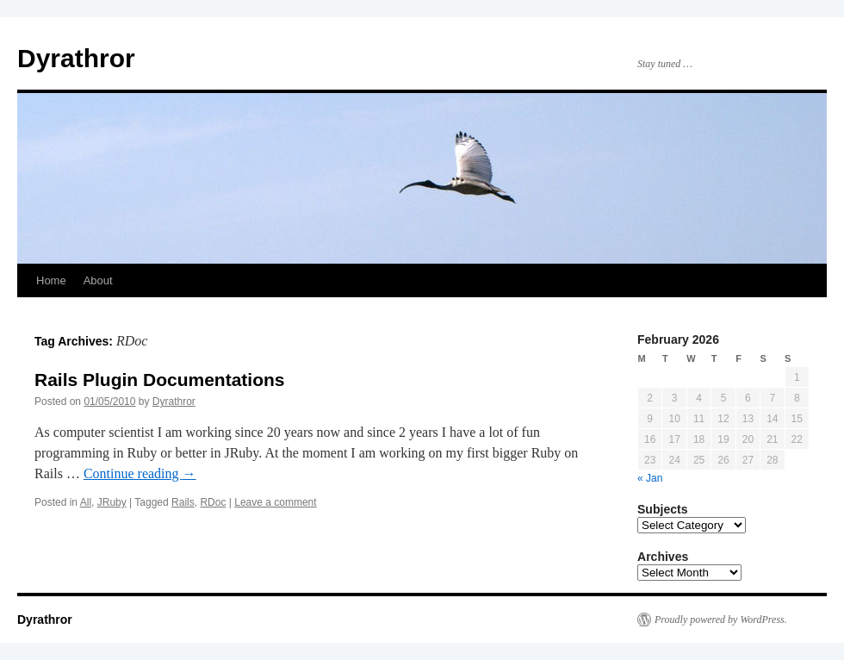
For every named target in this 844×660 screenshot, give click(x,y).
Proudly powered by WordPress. (721, 619)
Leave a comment (275, 502)
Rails (183, 502)
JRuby (112, 502)
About (98, 280)
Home (51, 280)
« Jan (649, 478)
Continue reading (140, 473)
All (85, 502)
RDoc (213, 502)
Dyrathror (76, 58)
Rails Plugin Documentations (159, 379)
